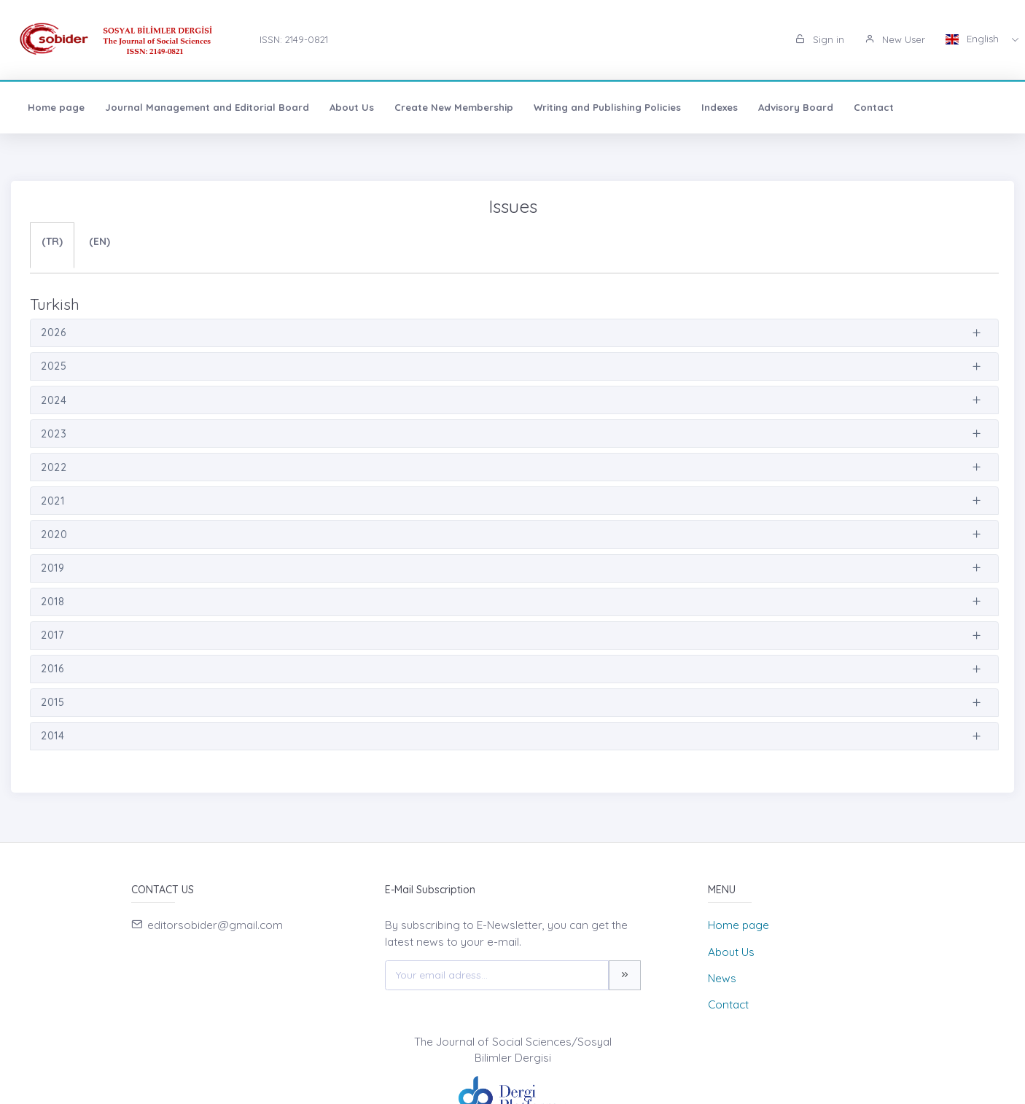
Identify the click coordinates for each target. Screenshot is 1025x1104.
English (974, 38)
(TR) (52, 241)
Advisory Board (795, 107)
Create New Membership (453, 107)
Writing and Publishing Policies (607, 107)
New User (895, 39)
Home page (56, 107)
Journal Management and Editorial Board (207, 107)
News (722, 978)
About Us (352, 107)
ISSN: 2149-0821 (294, 39)
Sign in (819, 39)
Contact (874, 107)
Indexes (719, 107)
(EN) (99, 241)
